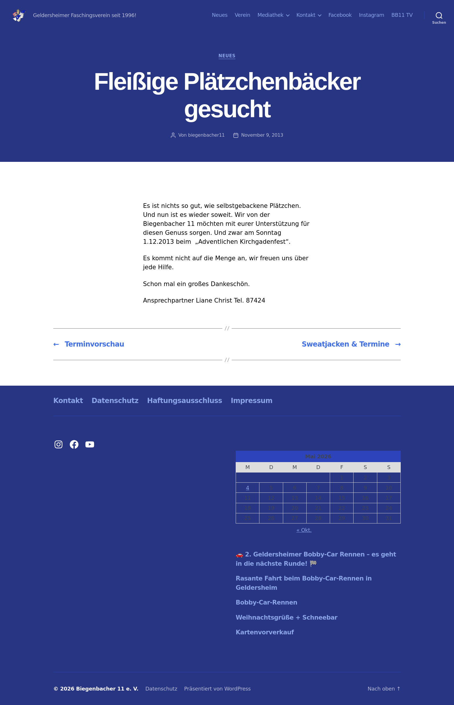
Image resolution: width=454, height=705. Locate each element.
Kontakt (305, 15)
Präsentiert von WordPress (217, 689)
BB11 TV (402, 15)
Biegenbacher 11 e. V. (107, 689)
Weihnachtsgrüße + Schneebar (286, 617)
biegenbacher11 (206, 135)
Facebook (340, 15)
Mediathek (270, 15)
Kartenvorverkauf (265, 632)
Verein (242, 15)
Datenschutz (114, 401)
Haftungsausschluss (184, 401)
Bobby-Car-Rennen (266, 602)
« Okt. (304, 530)
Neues (220, 15)
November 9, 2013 (262, 135)
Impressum (251, 401)
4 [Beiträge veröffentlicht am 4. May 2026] (247, 488)
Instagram (371, 15)
